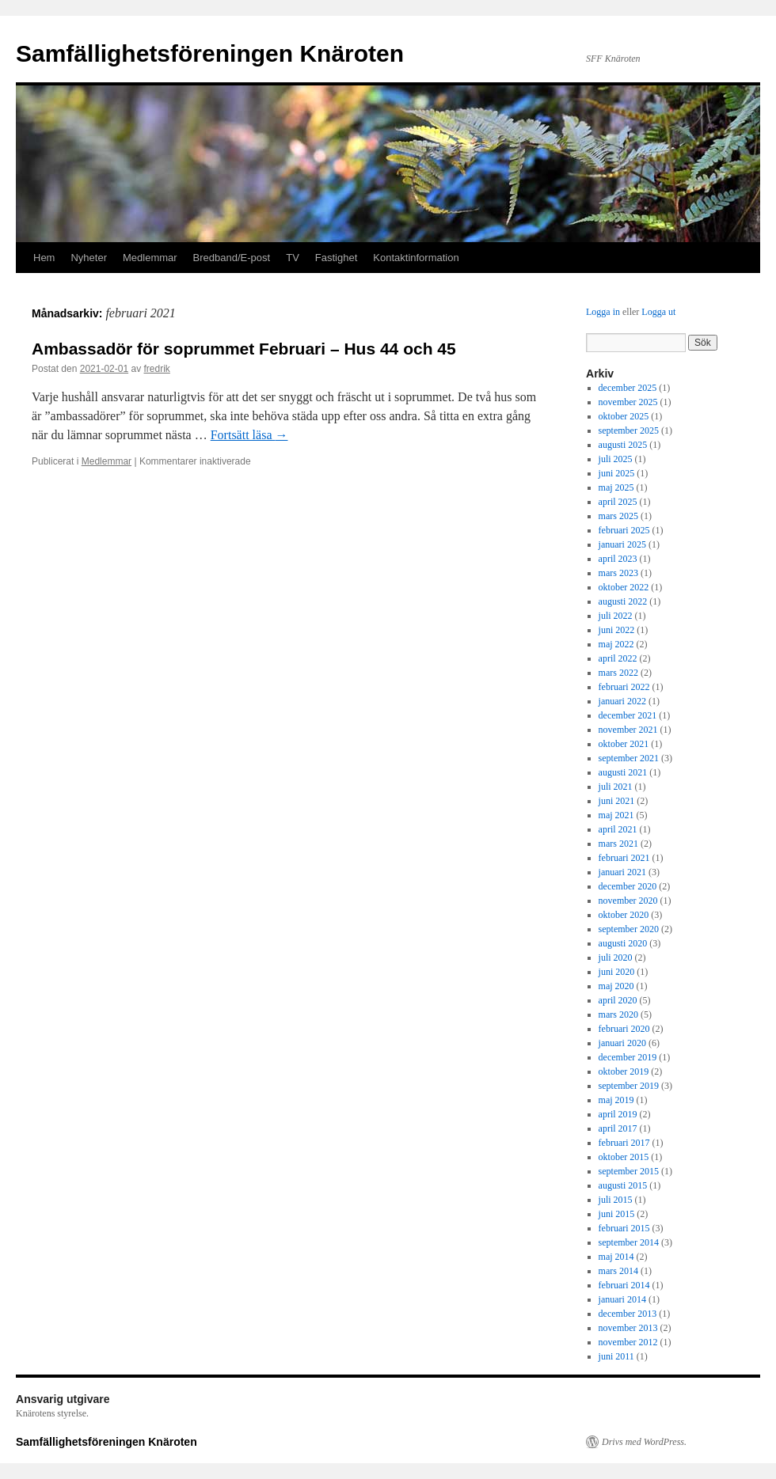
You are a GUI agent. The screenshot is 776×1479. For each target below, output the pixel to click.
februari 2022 (624, 686)
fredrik (156, 368)
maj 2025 (616, 487)
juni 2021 (617, 800)
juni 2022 (617, 629)
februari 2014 (624, 1285)
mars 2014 (618, 1270)
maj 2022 (616, 644)
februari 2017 (624, 1142)
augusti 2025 (623, 444)
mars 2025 (618, 515)
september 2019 (629, 1085)
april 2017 (618, 1128)
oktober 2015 (624, 1156)
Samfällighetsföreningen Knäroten (210, 53)
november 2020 (628, 900)
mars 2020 (618, 1014)
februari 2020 (624, 1028)
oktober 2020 (624, 914)
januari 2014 (622, 1299)
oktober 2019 (624, 1071)
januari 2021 (622, 872)
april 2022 (618, 658)
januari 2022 (622, 701)
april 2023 (618, 558)
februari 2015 (624, 1228)
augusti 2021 (623, 772)
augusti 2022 (623, 601)
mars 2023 (618, 572)
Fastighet (336, 258)
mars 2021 (618, 843)
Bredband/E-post (232, 258)
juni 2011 (616, 1356)
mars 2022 (618, 672)
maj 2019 (616, 1099)
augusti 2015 (623, 1185)
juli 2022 (616, 615)
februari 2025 (624, 530)
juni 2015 (617, 1213)
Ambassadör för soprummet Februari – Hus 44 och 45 (244, 348)
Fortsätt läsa (249, 435)
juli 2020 (616, 957)
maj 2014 (616, 1256)
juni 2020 (617, 971)
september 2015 (629, 1171)
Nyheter (88, 258)
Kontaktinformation (415, 258)
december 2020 (628, 886)
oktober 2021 (624, 743)
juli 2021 (616, 786)
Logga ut (658, 311)
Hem (44, 258)
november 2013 (628, 1327)
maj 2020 (616, 986)
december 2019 (628, 1057)
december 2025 (628, 387)
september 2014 (629, 1242)
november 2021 (628, 729)
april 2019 (618, 1114)
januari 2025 (622, 544)
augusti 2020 (623, 943)
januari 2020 (622, 1043)
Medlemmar (150, 258)
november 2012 (628, 1342)
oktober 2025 (624, 416)
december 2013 (628, 1313)
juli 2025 (616, 459)
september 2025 (629, 430)
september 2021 (629, 758)
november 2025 (628, 402)
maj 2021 (616, 815)
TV (292, 258)
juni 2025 (617, 473)
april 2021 (618, 829)
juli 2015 (616, 1199)
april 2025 (618, 501)
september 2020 (629, 929)
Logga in (603, 311)
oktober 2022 (624, 587)
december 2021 (628, 715)
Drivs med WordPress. (644, 1441)
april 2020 (618, 1000)
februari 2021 (624, 857)
